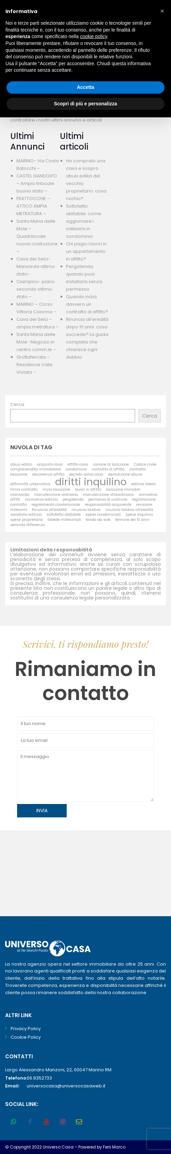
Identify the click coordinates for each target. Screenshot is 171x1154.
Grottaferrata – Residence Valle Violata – (34, 364)
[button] (162, 10)
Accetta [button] (85, 87)
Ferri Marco (114, 1147)
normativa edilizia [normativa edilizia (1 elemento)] (41, 499)
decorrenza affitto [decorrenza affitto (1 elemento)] (48, 474)
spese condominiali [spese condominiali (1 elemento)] (103, 514)
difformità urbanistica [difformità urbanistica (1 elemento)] (30, 484)
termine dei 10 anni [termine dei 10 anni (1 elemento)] (132, 519)
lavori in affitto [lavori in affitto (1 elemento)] (88, 489)
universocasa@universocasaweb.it (66, 1086)
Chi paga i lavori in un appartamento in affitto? (86, 251)
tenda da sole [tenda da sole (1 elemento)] (98, 519)
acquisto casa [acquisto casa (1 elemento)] (50, 464)
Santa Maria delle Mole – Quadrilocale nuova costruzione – (37, 236)
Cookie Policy (26, 1037)
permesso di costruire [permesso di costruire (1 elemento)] (107, 499)
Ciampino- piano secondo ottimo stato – (35, 289)
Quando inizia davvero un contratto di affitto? (87, 304)
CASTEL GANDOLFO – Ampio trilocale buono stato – (36, 183)
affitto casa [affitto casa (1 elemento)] (77, 464)
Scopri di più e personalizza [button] (85, 103)
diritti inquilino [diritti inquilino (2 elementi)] (91, 482)
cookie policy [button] (93, 36)
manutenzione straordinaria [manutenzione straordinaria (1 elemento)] (108, 494)
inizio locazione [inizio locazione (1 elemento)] (56, 489)
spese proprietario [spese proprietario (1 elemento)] (26, 519)
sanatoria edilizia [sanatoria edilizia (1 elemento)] (26, 514)
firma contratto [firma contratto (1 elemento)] (24, 489)
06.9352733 (39, 1078)
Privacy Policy (26, 1028)
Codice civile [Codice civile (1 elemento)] (145, 464)
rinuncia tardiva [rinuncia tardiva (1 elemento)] (86, 509)
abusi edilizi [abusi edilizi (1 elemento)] (21, 464)
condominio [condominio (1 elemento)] (76, 469)
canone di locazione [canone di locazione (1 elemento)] (111, 464)
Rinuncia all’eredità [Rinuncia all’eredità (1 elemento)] (49, 509)
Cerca (17, 404)
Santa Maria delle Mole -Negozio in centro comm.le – (36, 342)
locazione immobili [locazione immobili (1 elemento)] (123, 489)
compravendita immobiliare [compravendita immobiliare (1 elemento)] (35, 469)
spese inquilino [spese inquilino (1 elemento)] (139, 514)
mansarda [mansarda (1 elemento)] (19, 494)
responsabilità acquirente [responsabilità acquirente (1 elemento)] (108, 504)
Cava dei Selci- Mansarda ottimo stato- (35, 266)
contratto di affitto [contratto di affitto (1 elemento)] (108, 469)
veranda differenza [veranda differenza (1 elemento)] (27, 524)
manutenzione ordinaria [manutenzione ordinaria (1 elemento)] (56, 494)
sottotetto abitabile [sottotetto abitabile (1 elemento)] (64, 514)
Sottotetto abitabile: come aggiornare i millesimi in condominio (83, 221)
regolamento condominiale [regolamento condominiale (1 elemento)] (55, 504)
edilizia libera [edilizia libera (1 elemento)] (143, 484)
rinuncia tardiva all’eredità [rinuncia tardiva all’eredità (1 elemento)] (129, 509)
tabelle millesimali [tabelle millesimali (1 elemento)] (64, 519)
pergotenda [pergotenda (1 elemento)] (73, 499)
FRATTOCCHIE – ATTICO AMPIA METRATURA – (33, 206)
